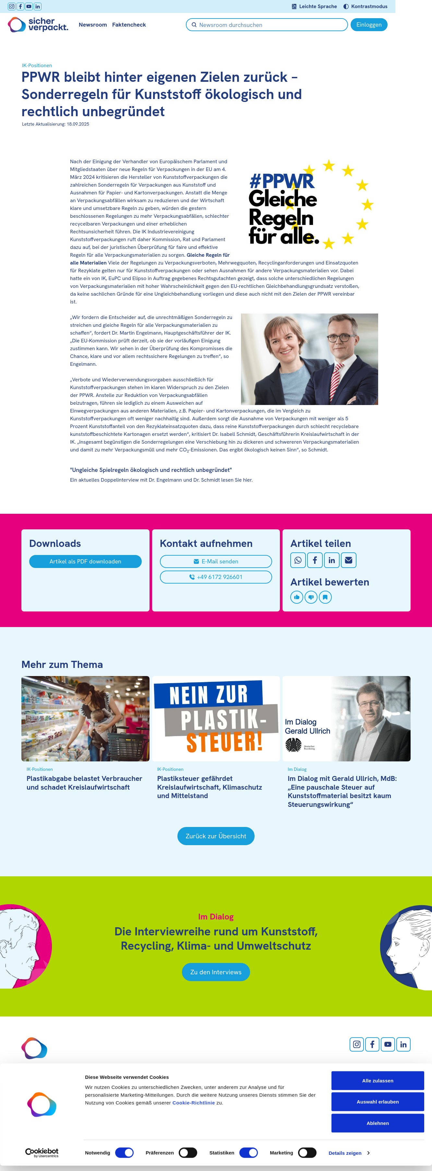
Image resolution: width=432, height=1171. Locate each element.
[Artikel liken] (296, 597)
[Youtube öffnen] (42, 6)
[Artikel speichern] (325, 597)
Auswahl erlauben (378, 1107)
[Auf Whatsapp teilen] (298, 560)
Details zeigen (345, 1158)
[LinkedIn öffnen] (51, 6)
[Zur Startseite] (51, 24)
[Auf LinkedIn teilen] (332, 560)
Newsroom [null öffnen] (106, 24)
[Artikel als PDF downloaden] (85, 561)
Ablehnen (377, 1128)
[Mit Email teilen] (348, 560)
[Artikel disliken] (311, 597)
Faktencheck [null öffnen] (143, 24)
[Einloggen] (392, 24)
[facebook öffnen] (34, 6)
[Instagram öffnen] (25, 6)
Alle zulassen (377, 1086)
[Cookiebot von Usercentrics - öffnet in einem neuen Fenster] (42, 1158)
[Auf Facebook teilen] (315, 560)
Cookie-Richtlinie (194, 1108)
